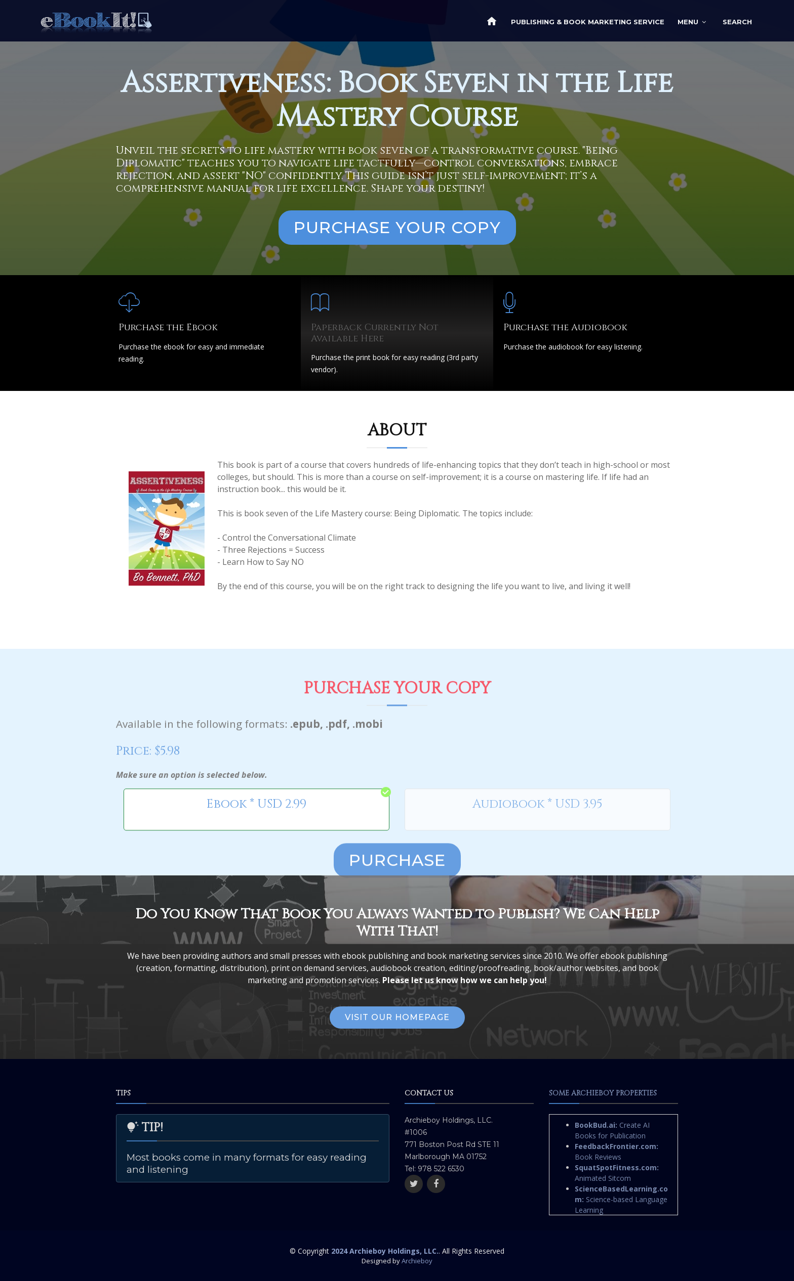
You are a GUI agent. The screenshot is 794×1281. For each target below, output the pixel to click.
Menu (688, 22)
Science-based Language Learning (621, 1199)
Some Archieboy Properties (603, 1093)
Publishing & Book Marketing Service (587, 22)
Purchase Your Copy (397, 227)
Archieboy (417, 1260)
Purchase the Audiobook (565, 327)
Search (737, 22)
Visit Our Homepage (397, 1017)
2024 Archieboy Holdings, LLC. (385, 1251)
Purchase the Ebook (168, 327)
